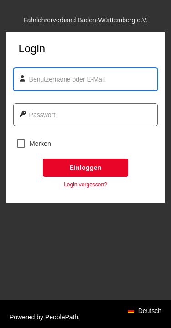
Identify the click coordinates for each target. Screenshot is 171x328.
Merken (34, 143)
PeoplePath (61, 317)
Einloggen (85, 167)
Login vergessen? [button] (85, 184)
